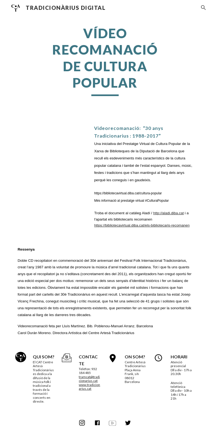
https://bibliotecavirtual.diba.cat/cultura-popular (128, 193)
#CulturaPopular (156, 201)
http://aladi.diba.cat (168, 213)
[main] (105, 60)
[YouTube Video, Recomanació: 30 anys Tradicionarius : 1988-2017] (51, 144)
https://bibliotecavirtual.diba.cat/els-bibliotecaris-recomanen (141, 225)
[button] (203, 7)
